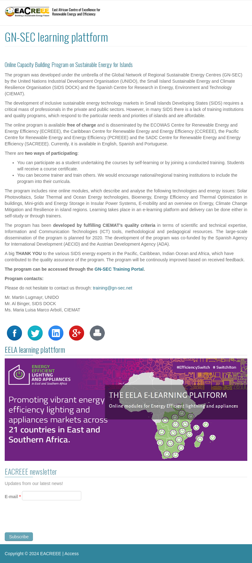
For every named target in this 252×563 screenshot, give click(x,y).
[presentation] (52, 521)
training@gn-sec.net (112, 287)
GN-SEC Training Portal (118, 269)
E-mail (13, 497)
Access (72, 553)
